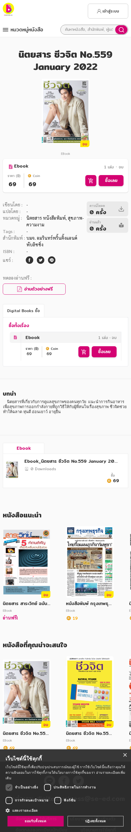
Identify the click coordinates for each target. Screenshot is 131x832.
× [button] (125, 755)
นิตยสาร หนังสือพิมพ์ (46, 218)
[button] (65, 810)
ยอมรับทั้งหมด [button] (35, 821)
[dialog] (65, 790)
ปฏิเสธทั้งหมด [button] (95, 821)
